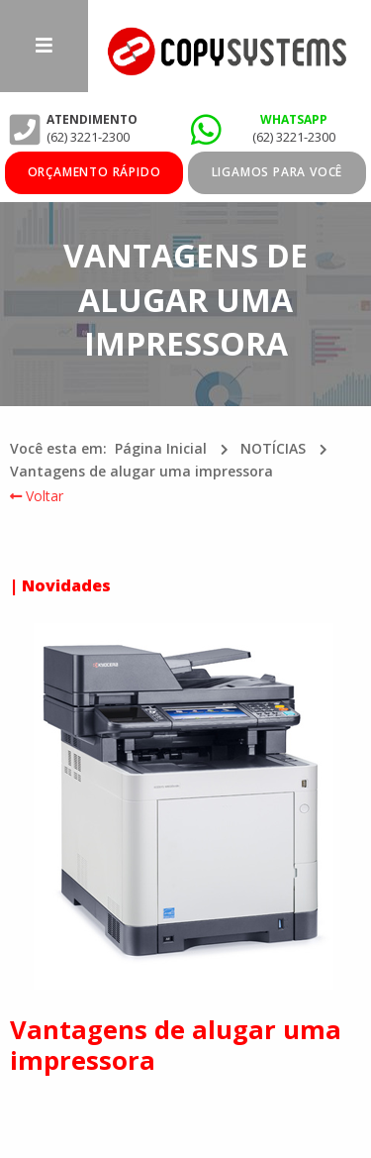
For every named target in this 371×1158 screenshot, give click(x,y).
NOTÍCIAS (273, 448)
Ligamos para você (277, 171)
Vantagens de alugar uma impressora (141, 471)
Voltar (36, 495)
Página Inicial (161, 448)
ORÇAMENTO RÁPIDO (94, 171)
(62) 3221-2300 (293, 137)
